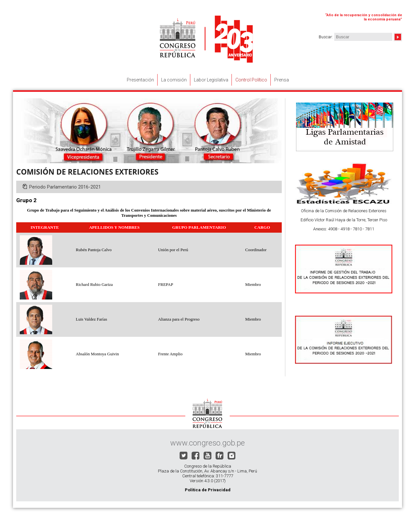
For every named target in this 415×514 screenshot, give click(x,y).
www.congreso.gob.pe (207, 442)
